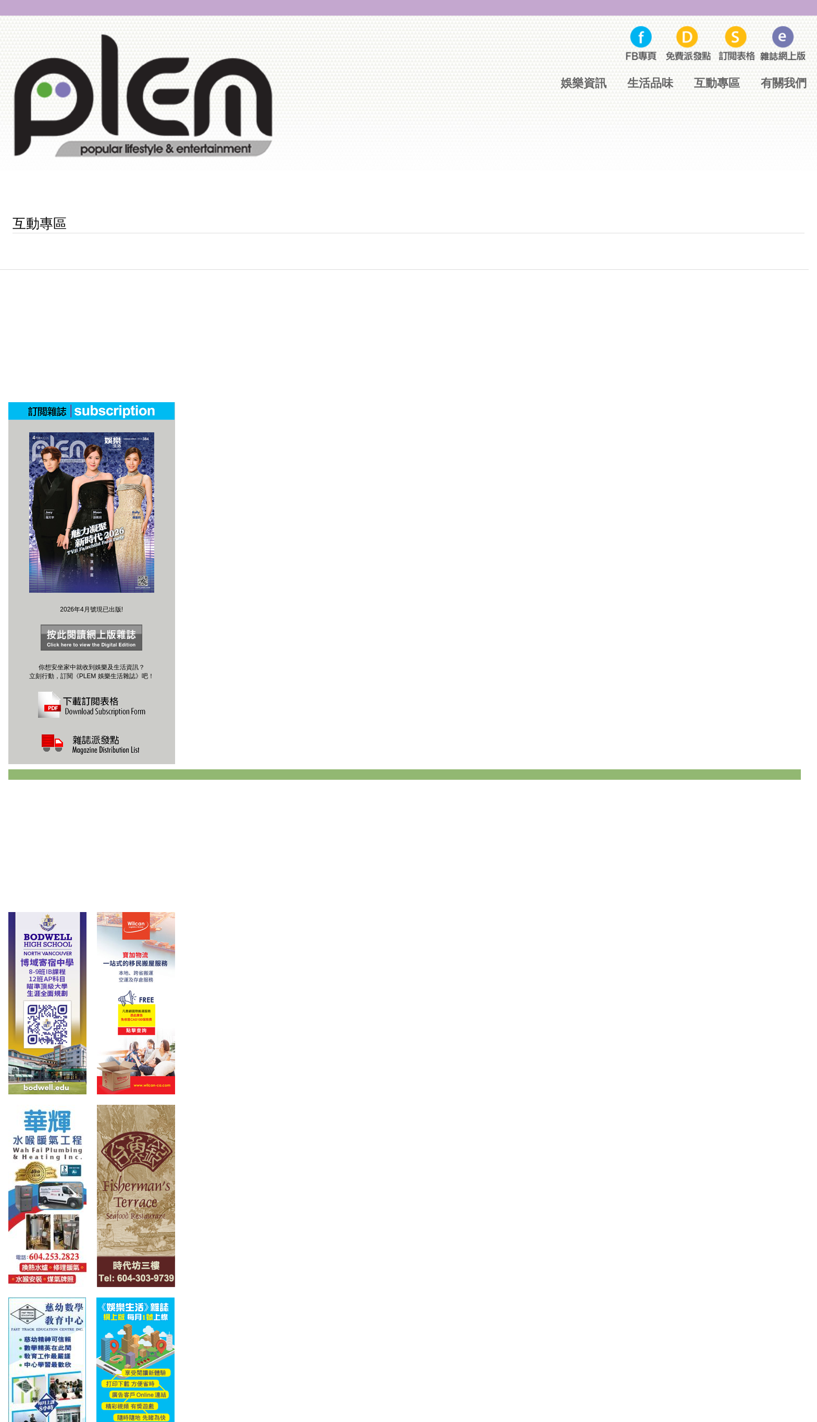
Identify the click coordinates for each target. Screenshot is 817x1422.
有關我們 (784, 83)
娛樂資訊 (583, 83)
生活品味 (650, 83)
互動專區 (717, 83)
